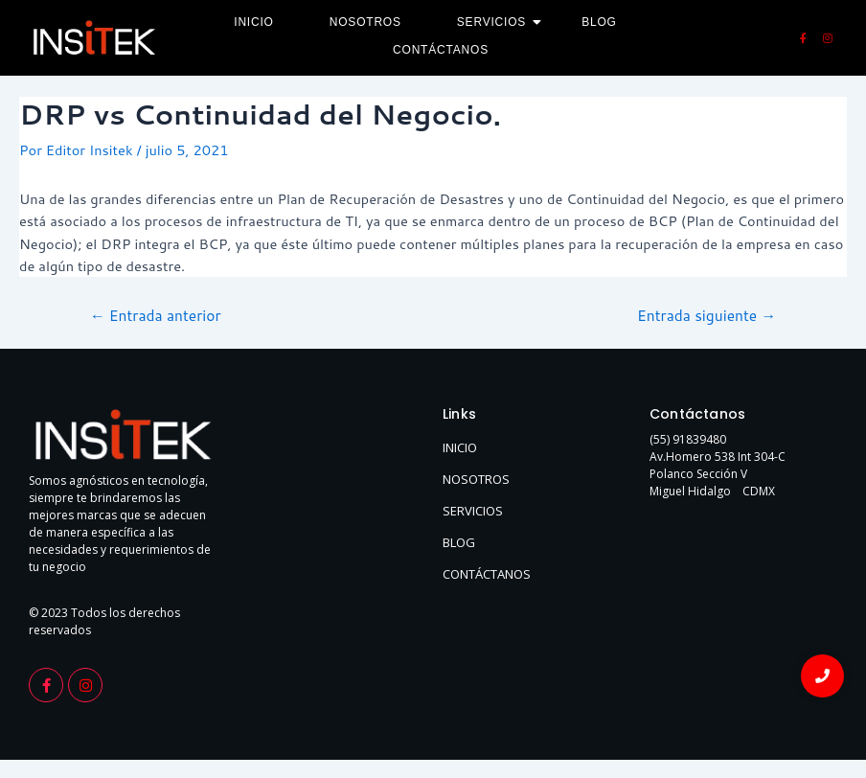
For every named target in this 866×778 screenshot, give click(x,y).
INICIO (460, 447)
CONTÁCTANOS (487, 574)
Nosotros (365, 22)
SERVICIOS (473, 510)
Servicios (497, 22)
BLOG (459, 542)
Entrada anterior (155, 316)
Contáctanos (441, 50)
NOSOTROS (476, 479)
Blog (599, 22)
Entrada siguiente (706, 316)
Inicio (253, 22)
